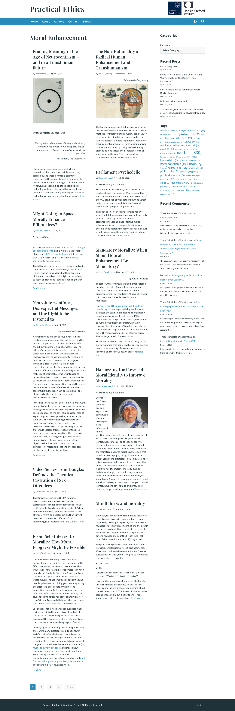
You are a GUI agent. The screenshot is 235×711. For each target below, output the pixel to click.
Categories (165, 45)
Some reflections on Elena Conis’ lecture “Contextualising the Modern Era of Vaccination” (181, 78)
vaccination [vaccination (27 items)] (167, 193)
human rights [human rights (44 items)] (169, 159)
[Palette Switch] (195, 21)
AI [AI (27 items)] (183, 130)
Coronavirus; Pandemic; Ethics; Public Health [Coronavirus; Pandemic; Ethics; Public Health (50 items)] (180, 143)
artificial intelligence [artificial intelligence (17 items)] (170, 134)
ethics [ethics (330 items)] (191, 152)
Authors (59, 21)
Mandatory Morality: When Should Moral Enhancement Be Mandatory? (121, 258)
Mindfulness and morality (120, 503)
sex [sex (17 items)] (167, 186)
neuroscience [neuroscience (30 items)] (194, 167)
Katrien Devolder (43, 491)
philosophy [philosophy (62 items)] (170, 170)
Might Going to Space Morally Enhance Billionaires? (53, 219)
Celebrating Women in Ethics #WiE (178, 340)
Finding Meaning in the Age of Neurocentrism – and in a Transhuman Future (56, 59)
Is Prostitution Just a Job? (173, 100)
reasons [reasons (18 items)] (179, 178)
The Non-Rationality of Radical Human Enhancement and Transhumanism (118, 59)
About (46, 21)
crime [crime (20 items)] (178, 148)
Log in (199, 705)
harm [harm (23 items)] (193, 156)
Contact (73, 21)
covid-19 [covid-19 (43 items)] (167, 148)
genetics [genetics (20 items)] (184, 156)
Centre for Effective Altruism (47, 593)
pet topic (55, 647)
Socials (87, 21)
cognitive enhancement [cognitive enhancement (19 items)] (175, 141)
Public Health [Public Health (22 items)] (193, 175)
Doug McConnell (105, 178)
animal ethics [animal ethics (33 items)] (196, 130)
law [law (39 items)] (196, 159)
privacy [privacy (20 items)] (197, 171)
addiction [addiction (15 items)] (176, 130)
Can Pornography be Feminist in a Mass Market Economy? (182, 306)
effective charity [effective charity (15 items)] (190, 149)
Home (34, 21)
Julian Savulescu (105, 272)
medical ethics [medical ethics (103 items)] (174, 163)
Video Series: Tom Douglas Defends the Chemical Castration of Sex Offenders (58, 477)
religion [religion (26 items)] (190, 178)
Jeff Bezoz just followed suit (58, 253)
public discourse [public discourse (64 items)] (173, 174)
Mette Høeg (41, 73)
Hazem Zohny (42, 230)
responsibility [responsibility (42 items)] (180, 181)
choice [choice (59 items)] (186, 137)
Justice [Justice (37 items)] (186, 159)
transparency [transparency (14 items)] (195, 189)
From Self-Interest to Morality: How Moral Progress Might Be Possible (59, 541)
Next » (70, 687)
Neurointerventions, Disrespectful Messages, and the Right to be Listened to (55, 311)
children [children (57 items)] (171, 137)
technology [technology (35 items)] (180, 189)
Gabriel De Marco (43, 325)
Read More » (130, 157)
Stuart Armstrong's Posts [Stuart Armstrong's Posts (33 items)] (185, 185)
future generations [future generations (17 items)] (169, 156)
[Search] (202, 21)
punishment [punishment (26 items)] (167, 178)
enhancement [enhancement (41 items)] (170, 152)
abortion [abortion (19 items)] (165, 130)
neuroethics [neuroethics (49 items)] (177, 167)
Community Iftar (168, 66)
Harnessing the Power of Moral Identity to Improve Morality (120, 374)
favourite (37, 647)
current (46, 647)
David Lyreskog (105, 73)
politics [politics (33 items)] (186, 170)
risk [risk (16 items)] (194, 182)
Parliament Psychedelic (118, 172)
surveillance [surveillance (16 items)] (166, 189)
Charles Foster (105, 509)
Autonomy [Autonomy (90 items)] (190, 134)
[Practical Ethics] (57, 9)
